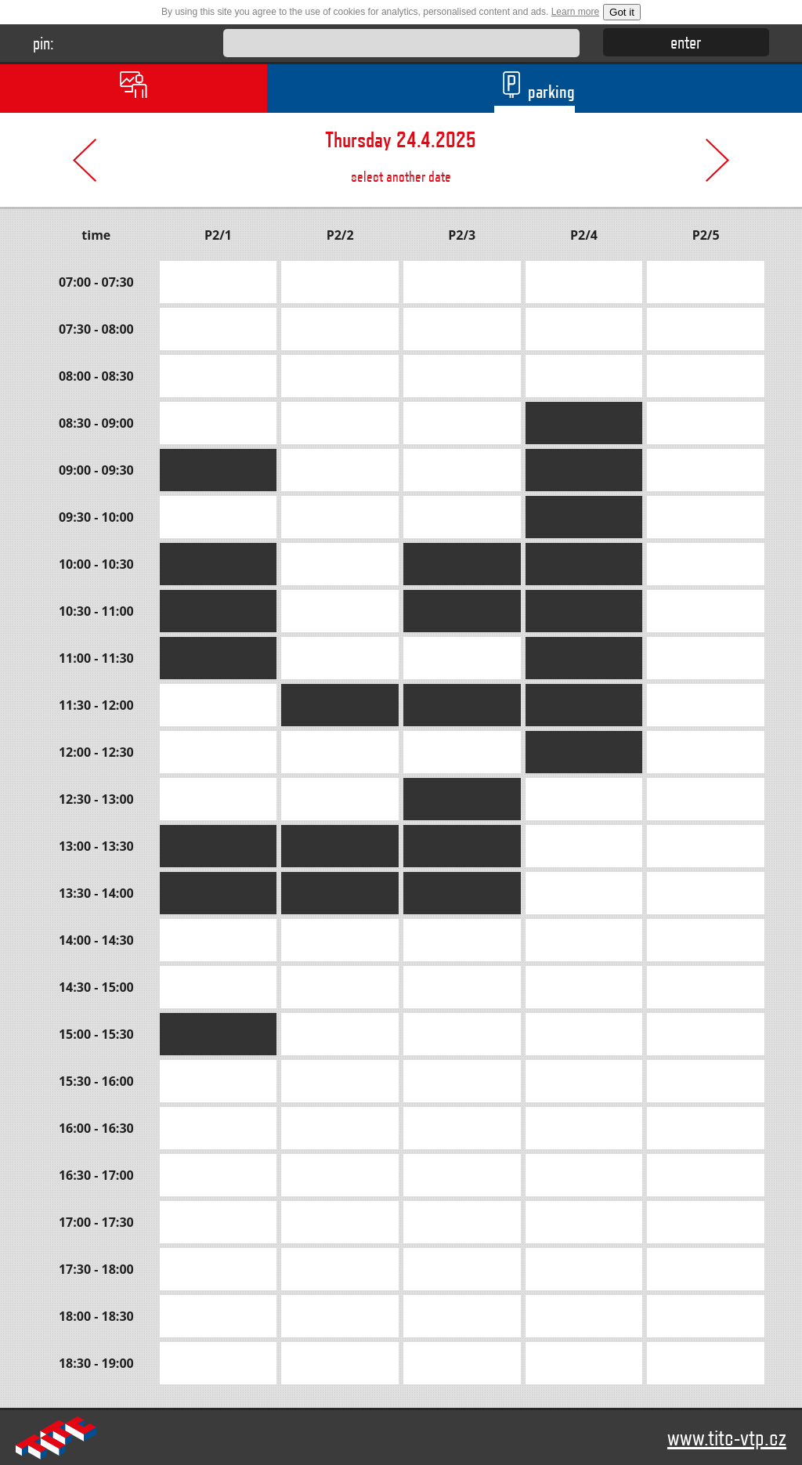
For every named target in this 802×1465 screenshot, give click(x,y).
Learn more (575, 11)
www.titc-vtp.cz (726, 1437)
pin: (43, 42)
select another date (401, 149)
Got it (621, 12)
